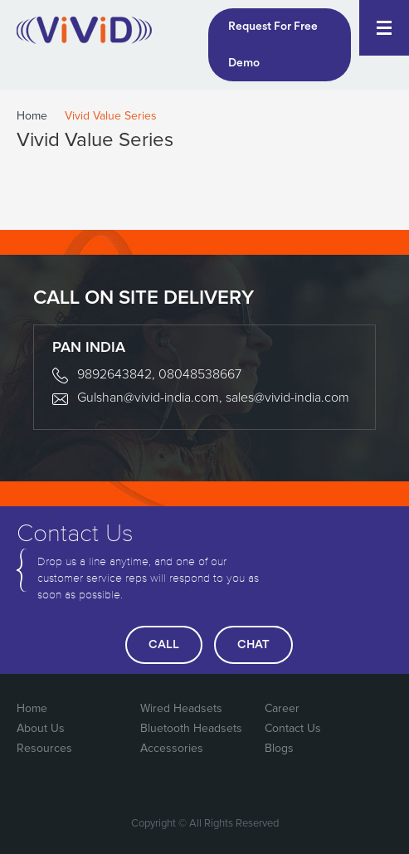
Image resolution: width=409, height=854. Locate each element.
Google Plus (309, 781)
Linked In (377, 781)
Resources (44, 748)
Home (32, 116)
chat (253, 645)
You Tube (343, 781)
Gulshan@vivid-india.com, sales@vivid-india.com (213, 397)
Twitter (275, 781)
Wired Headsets (181, 709)
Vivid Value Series (111, 116)
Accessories (171, 748)
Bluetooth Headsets (191, 728)
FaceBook (241, 781)
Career (282, 709)
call (164, 645)
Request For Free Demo (273, 45)
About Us (41, 728)
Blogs (279, 748)
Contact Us (293, 728)
